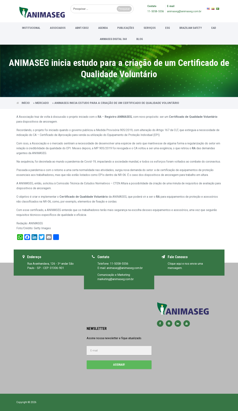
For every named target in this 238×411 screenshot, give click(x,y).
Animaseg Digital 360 (113, 39)
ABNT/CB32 (82, 28)
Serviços (150, 28)
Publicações (125, 28)
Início (26, 103)
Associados (58, 28)
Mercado (42, 103)
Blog (139, 39)
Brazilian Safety (190, 28)
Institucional (31, 28)
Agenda (103, 28)
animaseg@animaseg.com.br (184, 11)
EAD (213, 28)
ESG (167, 28)
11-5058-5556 (155, 11)
